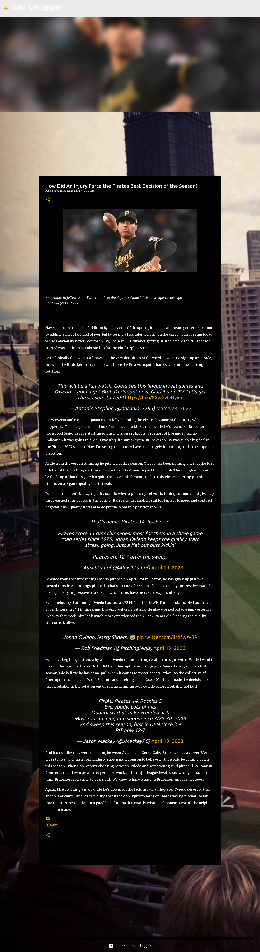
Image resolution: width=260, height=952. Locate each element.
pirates (52, 825)
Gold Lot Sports (36, 8)
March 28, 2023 (174, 408)
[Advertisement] (130, 143)
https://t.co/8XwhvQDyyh (153, 397)
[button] (47, 200)
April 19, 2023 (167, 567)
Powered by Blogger (130, 946)
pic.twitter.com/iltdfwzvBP (167, 637)
